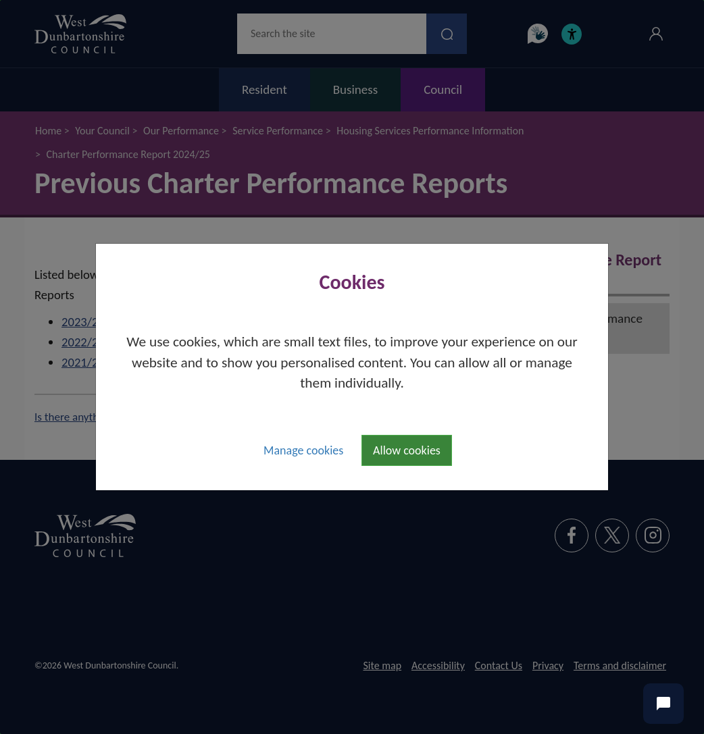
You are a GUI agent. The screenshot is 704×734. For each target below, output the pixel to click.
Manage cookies (303, 450)
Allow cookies (407, 450)
